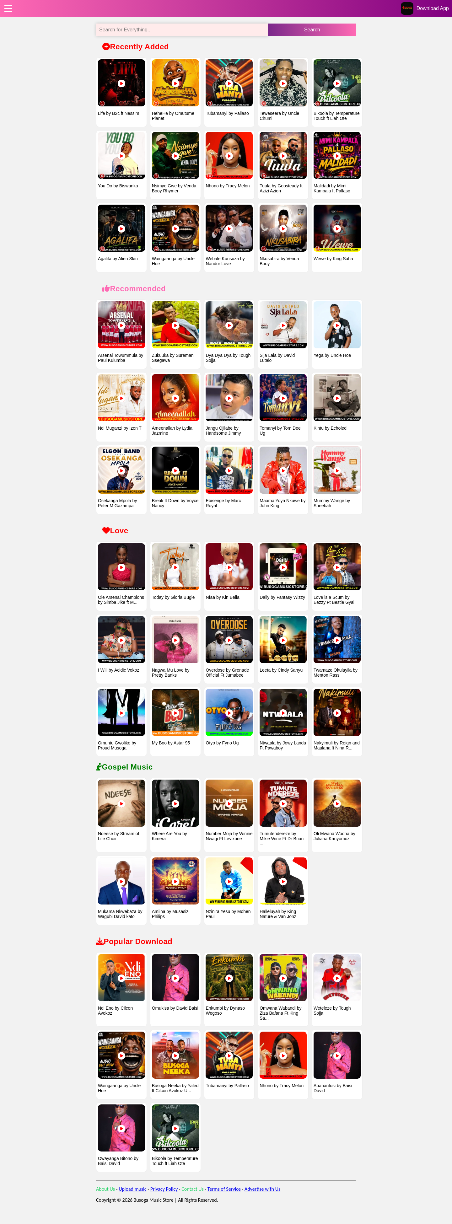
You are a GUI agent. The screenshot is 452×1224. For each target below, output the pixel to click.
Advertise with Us (262, 1199)
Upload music (132, 1199)
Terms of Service (224, 1199)
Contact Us (192, 1199)
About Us (105, 1199)
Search (312, 29)
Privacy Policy (164, 1199)
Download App (433, 8)
